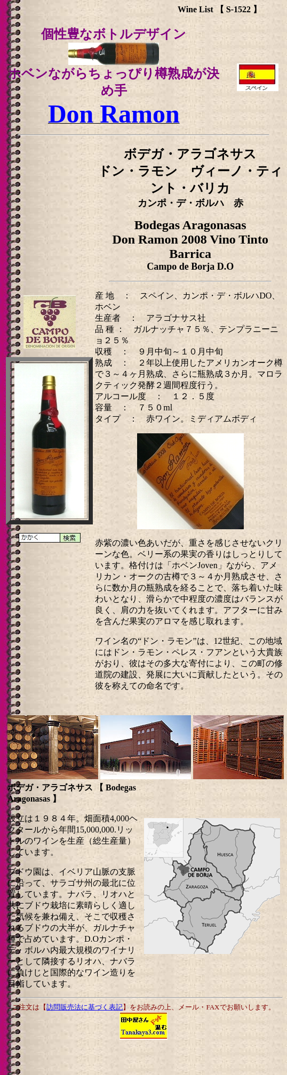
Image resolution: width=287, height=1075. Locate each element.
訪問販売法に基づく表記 (84, 1007)
